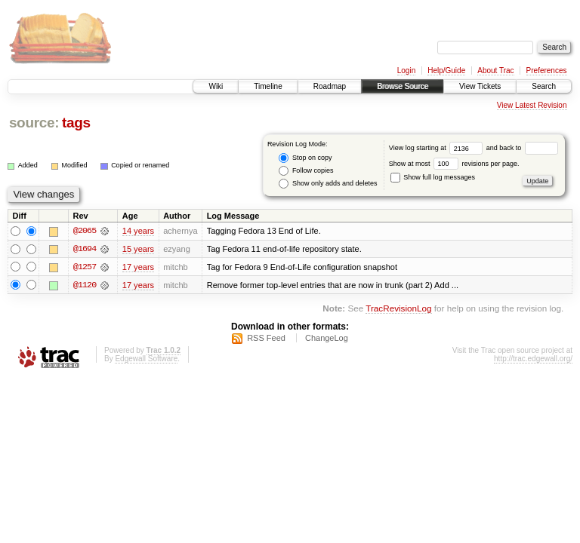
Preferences (546, 70)
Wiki (215, 86)
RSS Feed (266, 338)
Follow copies (306, 171)
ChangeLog (326, 338)
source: (34, 122)
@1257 (84, 267)
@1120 (84, 285)
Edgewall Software (146, 359)
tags (76, 122)
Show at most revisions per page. (454, 163)
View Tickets (480, 86)
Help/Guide (446, 70)
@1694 (84, 249)
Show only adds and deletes (328, 184)
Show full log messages (432, 177)
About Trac (495, 70)
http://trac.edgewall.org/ (533, 359)
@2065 (84, 231)
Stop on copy (305, 158)
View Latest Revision (532, 105)
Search (544, 86)
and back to (522, 148)
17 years (138, 267)
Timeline (268, 86)
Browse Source (402, 86)
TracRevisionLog (398, 309)
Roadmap (329, 86)
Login (406, 70)
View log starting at (437, 148)
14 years (138, 230)
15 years (138, 248)
